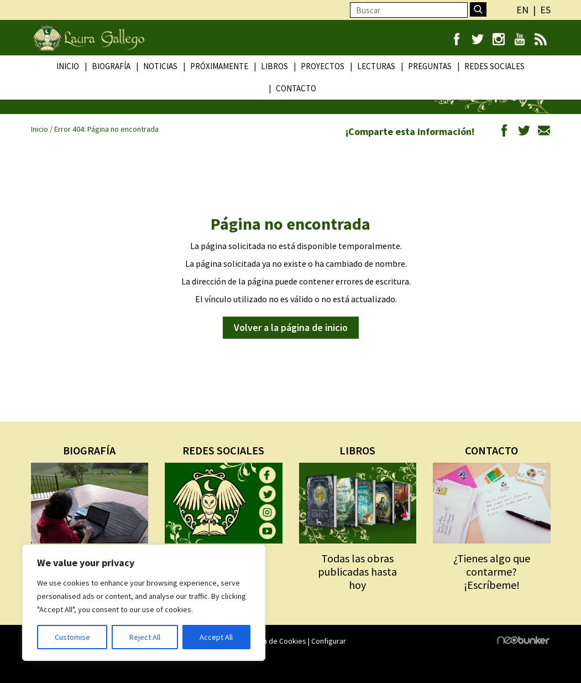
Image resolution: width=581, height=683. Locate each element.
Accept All (216, 637)
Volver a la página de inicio (291, 327)
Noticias (160, 66)
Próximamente (219, 66)
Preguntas (430, 66)
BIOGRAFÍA (89, 450)
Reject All (144, 637)
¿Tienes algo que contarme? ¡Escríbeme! (491, 571)
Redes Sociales (494, 66)
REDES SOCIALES (223, 450)
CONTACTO (491, 450)
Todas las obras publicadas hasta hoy (357, 571)
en (522, 9)
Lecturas (376, 66)
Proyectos (322, 66)
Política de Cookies (274, 641)
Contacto (296, 88)
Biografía (111, 66)
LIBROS (357, 450)
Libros (274, 66)
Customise (72, 637)
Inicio (67, 66)
